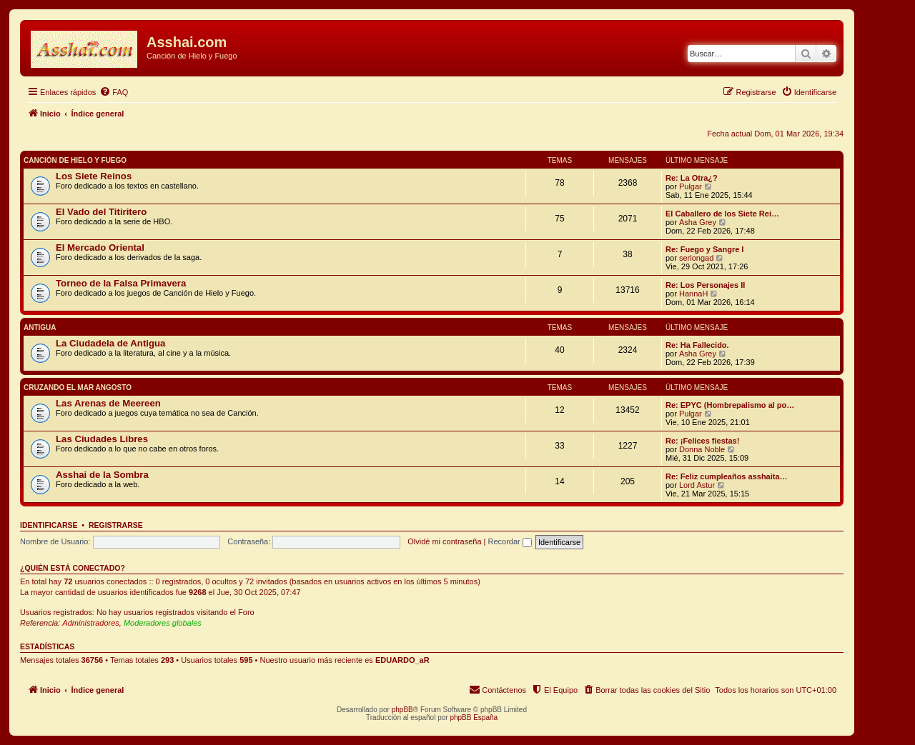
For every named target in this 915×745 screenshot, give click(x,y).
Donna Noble (702, 449)
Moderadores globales (163, 623)
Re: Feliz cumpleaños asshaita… (727, 476)
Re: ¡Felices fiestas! (702, 440)
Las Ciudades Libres (102, 439)
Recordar (510, 541)
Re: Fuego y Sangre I (704, 249)
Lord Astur (697, 485)
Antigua (40, 327)
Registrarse (116, 525)
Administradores (90, 623)
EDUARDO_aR (402, 660)
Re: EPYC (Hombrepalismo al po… (730, 405)
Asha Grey (697, 222)
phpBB (402, 710)
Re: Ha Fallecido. (697, 345)
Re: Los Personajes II (705, 285)
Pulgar (690, 186)
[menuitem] (113, 92)
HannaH (693, 293)
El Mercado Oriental (100, 247)
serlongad (696, 258)
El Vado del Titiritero (101, 211)
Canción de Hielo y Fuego (75, 160)
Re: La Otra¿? (692, 178)
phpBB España (474, 717)
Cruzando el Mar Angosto (78, 387)
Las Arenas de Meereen (108, 403)
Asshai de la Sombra (102, 474)
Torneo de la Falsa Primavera (121, 283)
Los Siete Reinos (94, 176)
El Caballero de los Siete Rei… (722, 213)
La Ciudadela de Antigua (110, 343)
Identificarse (49, 525)
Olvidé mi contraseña (444, 541)
